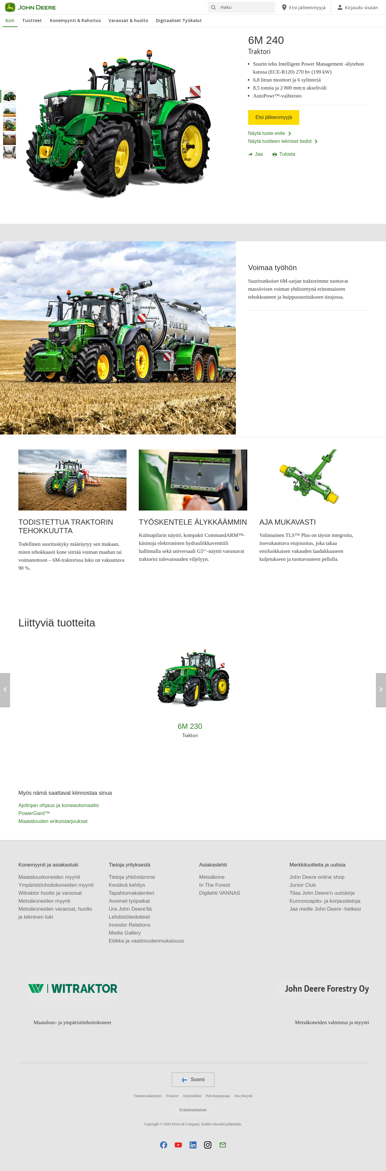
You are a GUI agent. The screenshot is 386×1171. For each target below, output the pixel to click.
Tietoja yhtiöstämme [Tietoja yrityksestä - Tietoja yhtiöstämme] (132, 877)
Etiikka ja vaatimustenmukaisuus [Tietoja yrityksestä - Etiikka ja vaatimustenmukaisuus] (146, 941)
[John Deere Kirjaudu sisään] (357, 7)
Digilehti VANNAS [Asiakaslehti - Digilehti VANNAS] (219, 893)
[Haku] (241, 7)
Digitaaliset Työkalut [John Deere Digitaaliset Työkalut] (179, 20)
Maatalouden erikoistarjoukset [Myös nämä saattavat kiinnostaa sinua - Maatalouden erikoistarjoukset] (53, 821)
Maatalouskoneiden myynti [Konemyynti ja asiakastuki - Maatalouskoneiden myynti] (49, 877)
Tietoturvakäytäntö (147, 1096)
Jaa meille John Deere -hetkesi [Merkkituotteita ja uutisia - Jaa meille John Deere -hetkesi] (325, 909)
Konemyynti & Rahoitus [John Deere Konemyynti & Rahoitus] (75, 20)
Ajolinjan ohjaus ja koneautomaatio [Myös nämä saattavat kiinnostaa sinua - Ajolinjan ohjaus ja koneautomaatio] (58, 805)
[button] (163, 1145)
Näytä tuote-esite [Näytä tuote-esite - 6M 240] (270, 133)
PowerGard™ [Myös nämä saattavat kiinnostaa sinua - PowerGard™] (34, 813)
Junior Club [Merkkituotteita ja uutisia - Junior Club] (303, 885)
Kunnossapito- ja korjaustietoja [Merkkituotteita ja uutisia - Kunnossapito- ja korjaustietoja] (325, 901)
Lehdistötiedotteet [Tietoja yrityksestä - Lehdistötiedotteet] (129, 917)
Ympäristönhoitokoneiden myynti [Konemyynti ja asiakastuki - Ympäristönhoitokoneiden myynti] (56, 885)
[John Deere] (34, 7)
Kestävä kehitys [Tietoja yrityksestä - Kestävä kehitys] (127, 885)
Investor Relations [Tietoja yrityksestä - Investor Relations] (129, 925)
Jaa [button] (255, 154)
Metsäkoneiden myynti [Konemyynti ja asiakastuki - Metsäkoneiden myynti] (44, 901)
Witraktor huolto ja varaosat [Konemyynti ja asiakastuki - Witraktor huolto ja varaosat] (50, 893)
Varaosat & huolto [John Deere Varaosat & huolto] (128, 20)
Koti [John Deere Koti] (10, 20)
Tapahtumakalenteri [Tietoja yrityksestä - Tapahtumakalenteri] (131, 893)
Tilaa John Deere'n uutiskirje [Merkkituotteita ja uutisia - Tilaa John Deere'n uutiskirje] (322, 893)
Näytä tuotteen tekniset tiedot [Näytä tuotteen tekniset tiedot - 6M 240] (283, 141)
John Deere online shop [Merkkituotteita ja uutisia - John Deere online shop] (317, 877)
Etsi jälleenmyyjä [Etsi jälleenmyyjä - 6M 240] (273, 117)
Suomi (193, 1079)
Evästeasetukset (193, 1110)
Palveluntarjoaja (218, 1096)
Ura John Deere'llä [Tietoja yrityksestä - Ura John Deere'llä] (130, 909)
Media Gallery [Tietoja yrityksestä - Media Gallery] (125, 933)
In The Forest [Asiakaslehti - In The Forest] (214, 885)
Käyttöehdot (192, 1096)
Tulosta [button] (284, 154)
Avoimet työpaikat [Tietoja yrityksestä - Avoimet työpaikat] (129, 901)
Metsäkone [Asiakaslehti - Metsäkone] (212, 877)
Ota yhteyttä (243, 1096)
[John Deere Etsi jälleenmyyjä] (303, 7)
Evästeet (172, 1096)
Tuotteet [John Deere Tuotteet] (32, 20)
